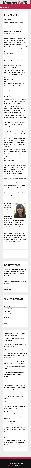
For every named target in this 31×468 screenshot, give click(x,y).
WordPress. (21, 465)
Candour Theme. (10, 465)
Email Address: (8, 317)
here (10, 437)
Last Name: (7, 311)
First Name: (7, 306)
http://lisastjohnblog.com (14, 246)
